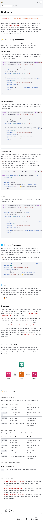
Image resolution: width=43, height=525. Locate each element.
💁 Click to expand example (13, 298)
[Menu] (40, 2)
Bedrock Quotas (29, 334)
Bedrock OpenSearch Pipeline (14, 481)
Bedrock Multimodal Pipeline (14, 494)
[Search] (37, 2)
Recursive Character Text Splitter (23, 325)
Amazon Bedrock (13, 25)
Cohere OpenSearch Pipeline (13, 488)
